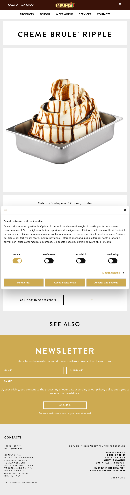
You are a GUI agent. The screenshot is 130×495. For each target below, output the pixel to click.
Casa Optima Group (21, 4)
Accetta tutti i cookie (106, 282)
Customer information (110, 468)
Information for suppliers (107, 470)
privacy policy (104, 389)
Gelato (43, 203)
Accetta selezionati (65, 282)
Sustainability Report (111, 462)
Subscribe (65, 405)
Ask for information (38, 300)
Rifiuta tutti (23, 282)
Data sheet (92, 300)
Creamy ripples (81, 203)
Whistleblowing (115, 460)
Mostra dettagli (111, 272)
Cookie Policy (116, 455)
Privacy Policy (116, 452)
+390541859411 (13, 446)
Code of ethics (115, 457)
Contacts (103, 14)
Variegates (58, 203)
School (45, 14)
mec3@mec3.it (13, 448)
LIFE (123, 477)
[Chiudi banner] (125, 210)
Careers (120, 465)
